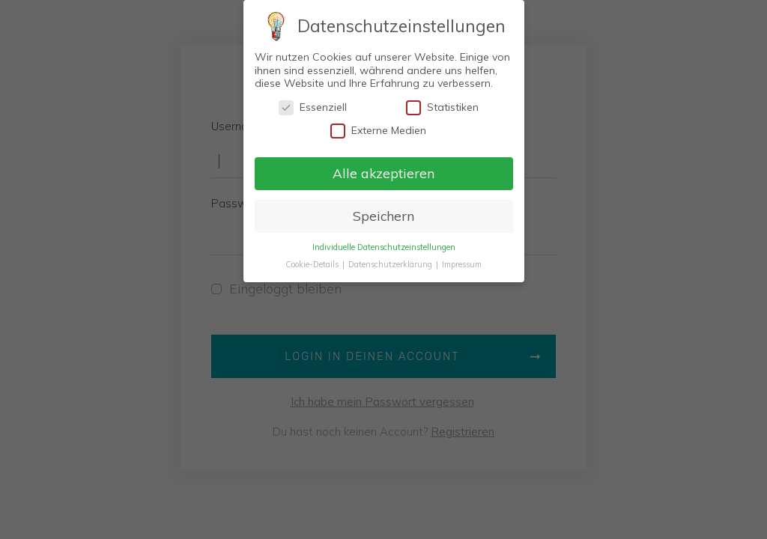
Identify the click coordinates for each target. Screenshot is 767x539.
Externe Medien (378, 131)
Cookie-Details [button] (313, 264)
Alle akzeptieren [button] (383, 173)
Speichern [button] (383, 215)
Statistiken (442, 107)
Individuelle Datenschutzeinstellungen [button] (383, 247)
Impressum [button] (462, 264)
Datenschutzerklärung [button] (391, 264)
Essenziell (313, 107)
